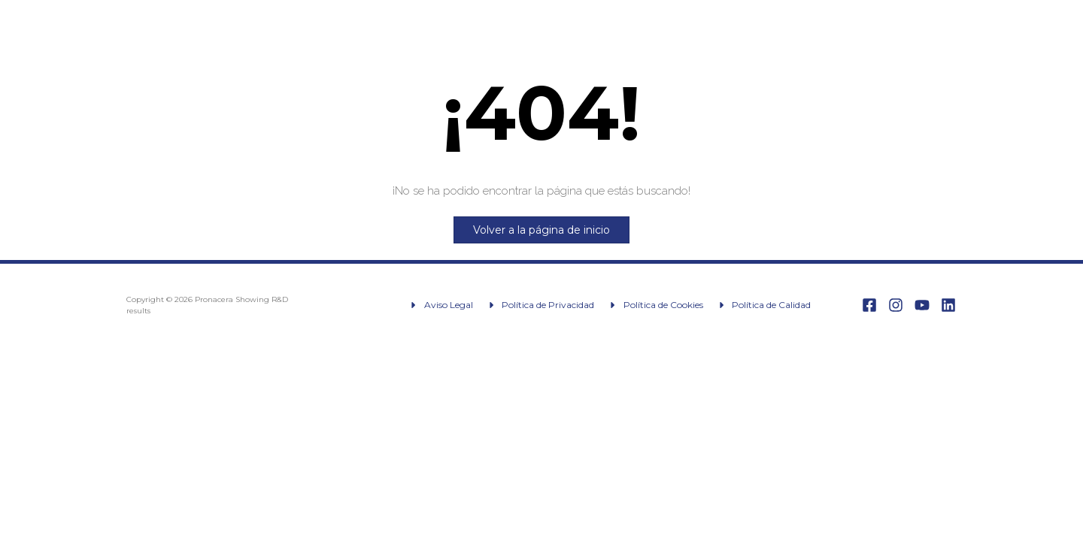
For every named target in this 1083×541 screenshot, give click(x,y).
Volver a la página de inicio (541, 230)
